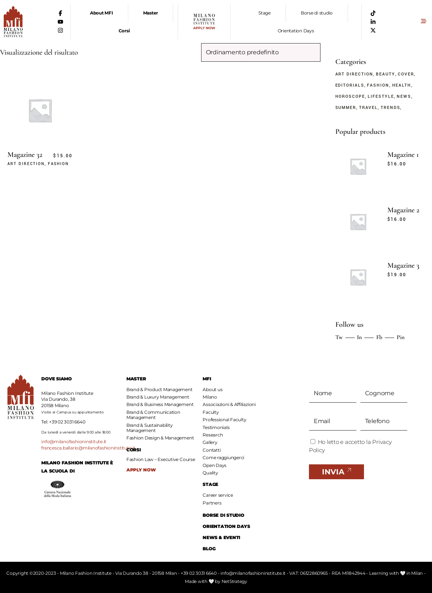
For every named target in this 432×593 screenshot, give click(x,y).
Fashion (58, 164)
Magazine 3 (403, 265)
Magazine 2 (403, 210)
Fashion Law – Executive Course (160, 459)
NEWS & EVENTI (221, 537)
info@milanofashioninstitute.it (73, 441)
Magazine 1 (403, 154)
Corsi (124, 30)
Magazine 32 (24, 154)
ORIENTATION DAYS (226, 526)
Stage (264, 13)
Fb (379, 337)
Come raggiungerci (223, 457)
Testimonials (216, 427)
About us (212, 389)
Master (150, 13)
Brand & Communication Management (153, 414)
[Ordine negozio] (260, 52)
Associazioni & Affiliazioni (229, 404)
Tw (339, 337)
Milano (210, 397)
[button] (423, 21)
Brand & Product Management (159, 389)
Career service (218, 495)
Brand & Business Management (160, 404)
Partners (212, 503)
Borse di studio (317, 13)
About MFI (101, 13)
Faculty (211, 412)
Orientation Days (296, 30)
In (359, 337)
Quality (210, 473)
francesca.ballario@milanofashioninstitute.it (88, 448)
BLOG (209, 548)
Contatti (211, 450)
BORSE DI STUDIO (223, 515)
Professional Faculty (224, 419)
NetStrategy (234, 581)
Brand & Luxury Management (157, 397)
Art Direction (26, 164)
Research (213, 435)
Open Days (214, 465)
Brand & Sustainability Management (149, 427)
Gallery (210, 442)
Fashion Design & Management (160, 438)
